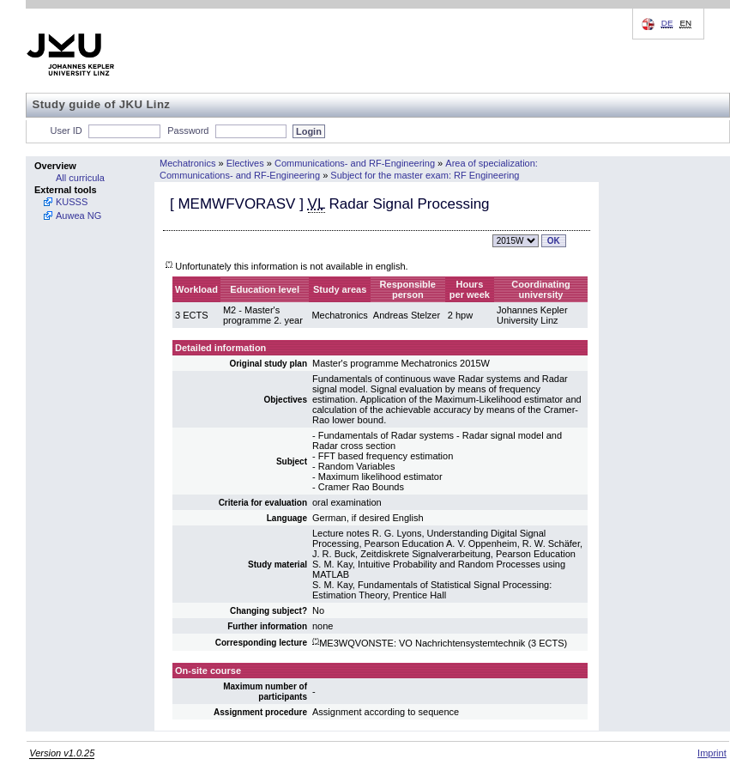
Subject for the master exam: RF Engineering (424, 175)
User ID (66, 130)
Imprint (712, 753)
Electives (245, 163)
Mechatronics (187, 163)
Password (187, 130)
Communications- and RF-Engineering (355, 163)
